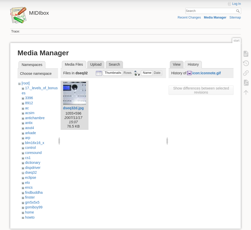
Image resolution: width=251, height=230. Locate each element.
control (30, 148)
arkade (30, 133)
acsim (29, 113)
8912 (29, 103)
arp (27, 138)
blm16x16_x (34, 143)
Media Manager (215, 17)
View (177, 64)
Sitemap (235, 17)
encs (29, 187)
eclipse (30, 177)
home (29, 212)
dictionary (32, 163)
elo (27, 183)
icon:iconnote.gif (206, 73)
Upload (95, 64)
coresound (33, 153)
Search (238, 11)
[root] (26, 83)
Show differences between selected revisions (201, 90)
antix (29, 123)
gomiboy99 (34, 207)
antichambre (35, 118)
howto (29, 217)
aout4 (29, 128)
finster (30, 197)
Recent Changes (189, 17)
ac (27, 108)
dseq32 (31, 172)
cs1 (28, 158)
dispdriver (33, 168)
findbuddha (34, 192)
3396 (29, 98)
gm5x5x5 (32, 202)
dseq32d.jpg (73, 108)
